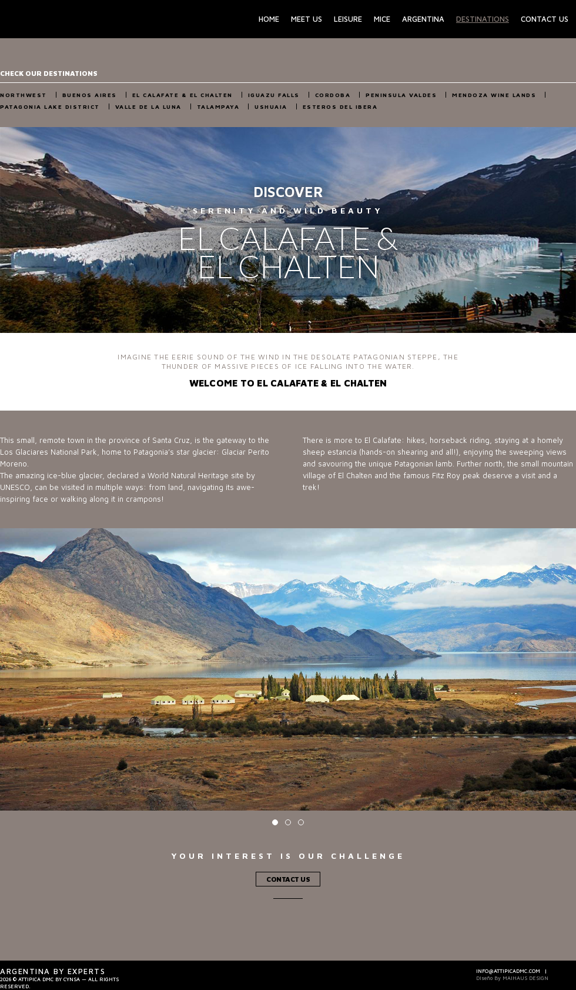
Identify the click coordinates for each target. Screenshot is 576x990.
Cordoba (333, 94)
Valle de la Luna (148, 106)
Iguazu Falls (274, 94)
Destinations (482, 19)
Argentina (423, 19)
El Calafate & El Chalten (182, 94)
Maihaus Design (525, 978)
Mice (382, 19)
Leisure (348, 19)
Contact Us (544, 19)
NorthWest (23, 94)
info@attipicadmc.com (508, 971)
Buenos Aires (89, 94)
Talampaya (218, 106)
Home (269, 19)
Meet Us (306, 19)
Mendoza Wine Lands (494, 94)
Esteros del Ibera (340, 106)
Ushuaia (270, 106)
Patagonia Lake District (50, 106)
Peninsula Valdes (401, 94)
